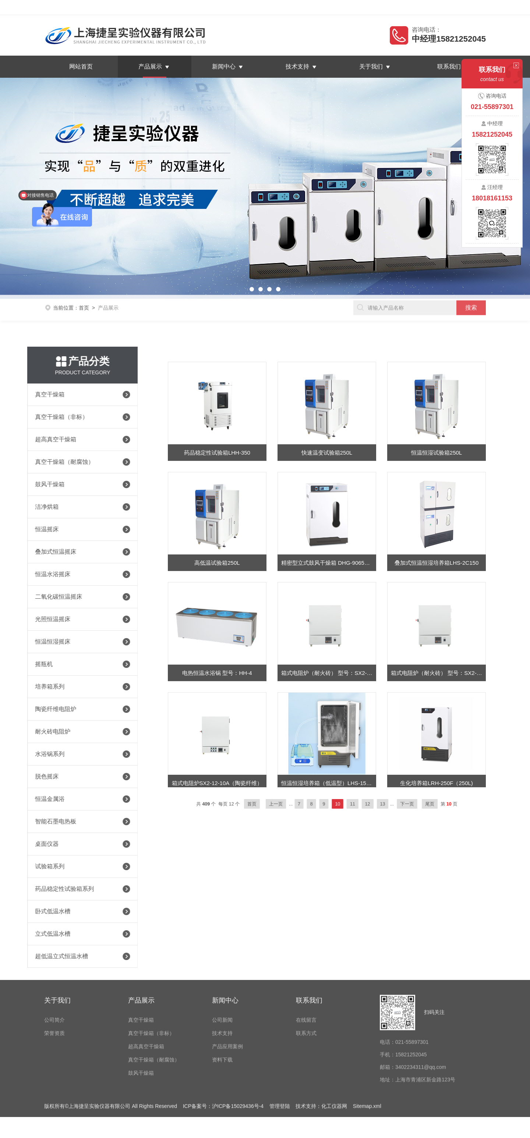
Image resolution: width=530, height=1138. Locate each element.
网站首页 (81, 66)
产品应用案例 (227, 986)
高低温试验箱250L (217, 606)
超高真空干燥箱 (146, 986)
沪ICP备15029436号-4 (238, 1046)
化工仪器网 (334, 1046)
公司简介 (54, 960)
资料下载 (222, 999)
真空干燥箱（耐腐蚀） (154, 999)
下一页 (379, 803)
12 (353, 803)
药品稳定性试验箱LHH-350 (217, 496)
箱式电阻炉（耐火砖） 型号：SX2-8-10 (438, 716)
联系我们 (472, 7)
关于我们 (371, 66)
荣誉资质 (54, 973)
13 (363, 803)
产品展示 (150, 66)
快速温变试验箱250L (326, 496)
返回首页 (415, 7)
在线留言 (443, 7)
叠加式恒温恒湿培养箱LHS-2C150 (436, 606)
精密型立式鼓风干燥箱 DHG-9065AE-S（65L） (328, 606)
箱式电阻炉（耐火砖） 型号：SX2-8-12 (328, 716)
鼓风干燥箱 (141, 1013)
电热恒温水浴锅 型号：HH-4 (217, 716)
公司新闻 (222, 960)
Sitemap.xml (367, 1046)
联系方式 (306, 973)
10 (334, 803)
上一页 (293, 803)
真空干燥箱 (141, 960)
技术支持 (297, 66)
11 (343, 803)
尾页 (394, 803)
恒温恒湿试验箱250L (436, 496)
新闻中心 (224, 66)
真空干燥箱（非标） (151, 973)
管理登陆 (279, 1046)
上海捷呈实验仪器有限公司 (104, 7)
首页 (84, 297)
